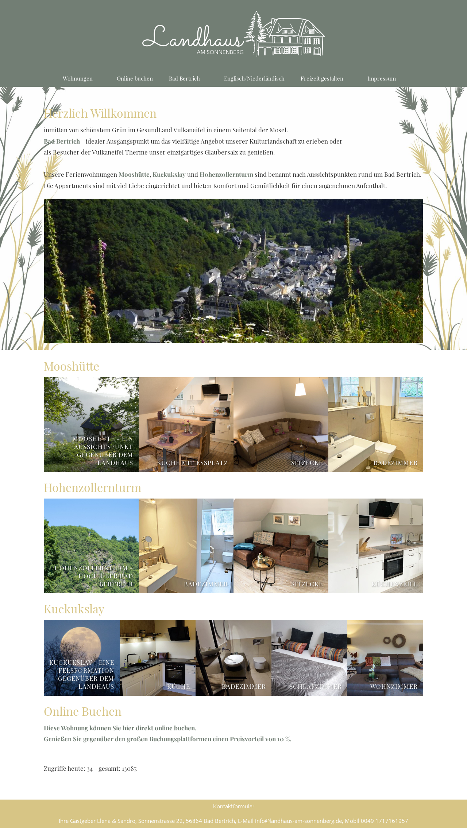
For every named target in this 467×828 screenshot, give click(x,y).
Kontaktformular (233, 806)
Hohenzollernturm (226, 174)
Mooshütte (134, 174)
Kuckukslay (169, 174)
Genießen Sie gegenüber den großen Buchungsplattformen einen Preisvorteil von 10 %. (168, 739)
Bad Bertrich (62, 141)
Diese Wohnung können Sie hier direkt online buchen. (120, 728)
